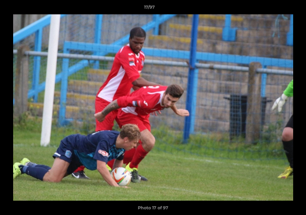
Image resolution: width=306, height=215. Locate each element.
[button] (280, 8)
